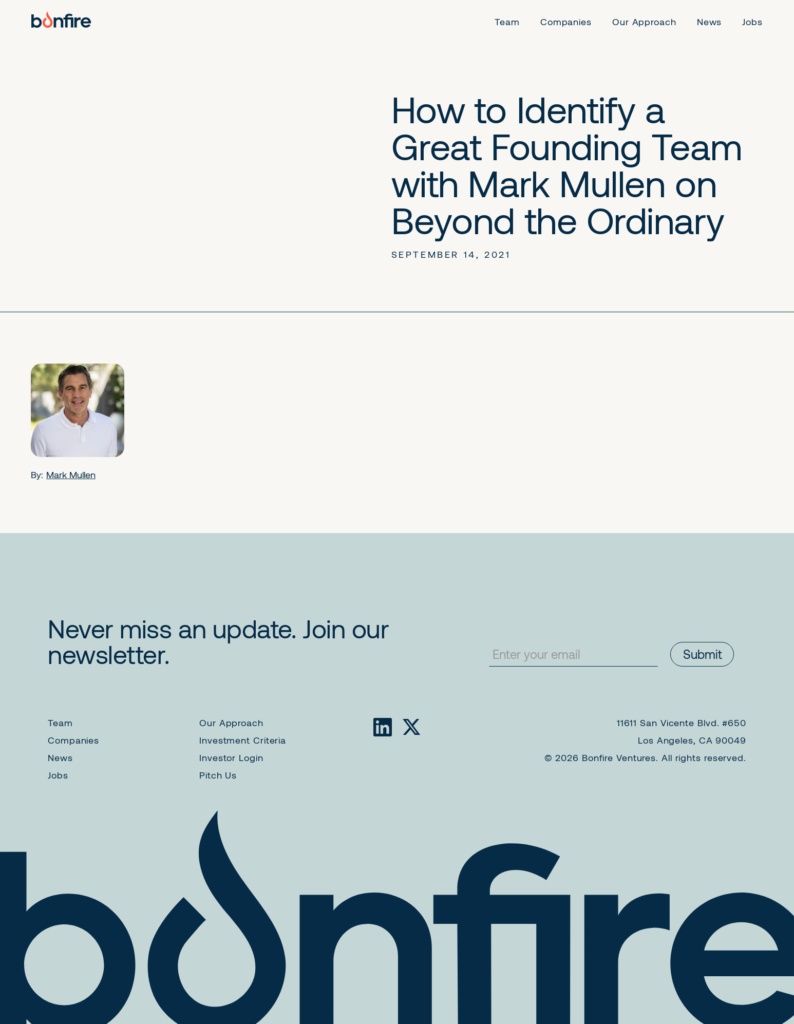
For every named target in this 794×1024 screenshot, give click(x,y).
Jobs (58, 775)
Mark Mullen (71, 474)
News (60, 757)
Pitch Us (218, 775)
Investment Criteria (242, 740)
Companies (73, 740)
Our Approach (231, 722)
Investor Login (231, 757)
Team (60, 722)
